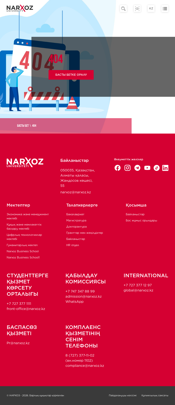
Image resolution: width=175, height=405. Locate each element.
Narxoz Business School (23, 251)
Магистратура (76, 220)
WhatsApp (74, 302)
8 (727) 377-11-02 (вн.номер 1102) (79, 358)
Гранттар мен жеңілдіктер (84, 232)
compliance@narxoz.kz (84, 366)
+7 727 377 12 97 (138, 285)
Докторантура (76, 226)
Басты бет (23, 126)
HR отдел (72, 245)
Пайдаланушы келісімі (123, 395)
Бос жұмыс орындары (141, 220)
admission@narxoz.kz (83, 296)
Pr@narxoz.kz (18, 343)
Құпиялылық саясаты (155, 395)
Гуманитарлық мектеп (22, 245)
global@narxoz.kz (138, 290)
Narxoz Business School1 (23, 257)
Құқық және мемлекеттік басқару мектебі (24, 226)
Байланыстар (75, 239)
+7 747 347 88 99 (80, 291)
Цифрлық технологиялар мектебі (24, 237)
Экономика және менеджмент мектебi (28, 216)
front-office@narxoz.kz (26, 309)
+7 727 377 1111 (19, 304)
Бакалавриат (75, 214)
